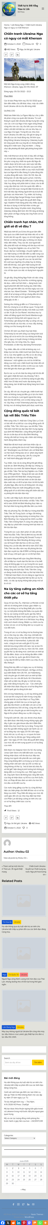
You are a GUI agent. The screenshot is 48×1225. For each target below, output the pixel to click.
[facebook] (6, 54)
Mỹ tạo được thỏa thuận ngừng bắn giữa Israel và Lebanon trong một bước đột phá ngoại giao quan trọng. (24, 1111)
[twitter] (12, 54)
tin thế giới (28, 49)
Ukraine (37, 49)
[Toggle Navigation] (43, 8)
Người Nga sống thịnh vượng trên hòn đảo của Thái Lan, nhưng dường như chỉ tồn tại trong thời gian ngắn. (23, 982)
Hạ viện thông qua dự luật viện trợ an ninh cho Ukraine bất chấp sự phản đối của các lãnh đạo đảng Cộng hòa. (24, 929)
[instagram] (18, 1205)
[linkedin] (28, 1205)
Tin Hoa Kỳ (7, 922)
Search (7, 1058)
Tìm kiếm (38, 1062)
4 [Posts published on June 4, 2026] (23, 1168)
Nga (21, 49)
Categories (8, 1135)
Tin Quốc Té (13, 975)
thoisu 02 (28, 44)
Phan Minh (8, 96)
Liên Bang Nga (17, 25)
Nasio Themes (37, 1214)
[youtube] (33, 1205)
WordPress (29, 1217)
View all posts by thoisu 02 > (15, 858)
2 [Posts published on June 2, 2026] (12, 1168)
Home (6, 25)
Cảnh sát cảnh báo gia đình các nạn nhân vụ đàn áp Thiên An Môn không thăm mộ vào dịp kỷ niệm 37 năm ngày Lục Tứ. (23, 1095)
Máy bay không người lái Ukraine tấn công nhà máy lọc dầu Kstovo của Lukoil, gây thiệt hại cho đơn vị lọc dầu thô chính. (23, 1034)
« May (23, 1189)
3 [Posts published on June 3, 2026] (18, 1168)
